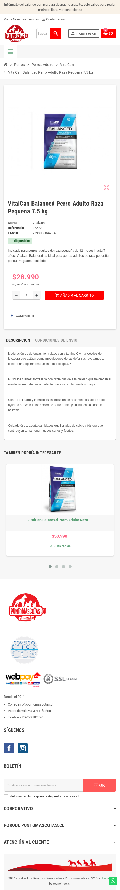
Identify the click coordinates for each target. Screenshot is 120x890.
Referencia (16, 228)
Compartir (22, 316)
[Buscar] (48, 33)
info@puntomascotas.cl (35, 704)
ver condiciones (70, 10)
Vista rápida (60, 546)
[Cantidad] (26, 295)
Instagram (23, 748)
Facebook (9, 748)
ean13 (13, 233)
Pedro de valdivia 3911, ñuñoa (29, 711)
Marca (12, 223)
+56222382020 (32, 717)
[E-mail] (43, 785)
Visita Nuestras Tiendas (21, 19)
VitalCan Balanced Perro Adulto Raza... (59, 520)
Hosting (106, 878)
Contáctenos (53, 19)
